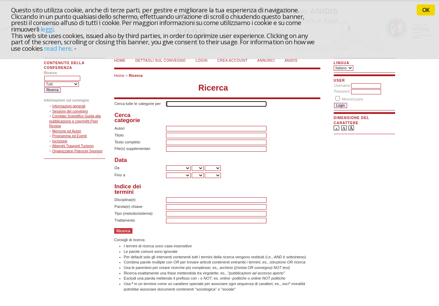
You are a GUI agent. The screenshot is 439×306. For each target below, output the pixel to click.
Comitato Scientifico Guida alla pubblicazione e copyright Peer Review (75, 121)
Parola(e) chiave (128, 206)
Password (342, 91)
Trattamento (125, 220)
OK (425, 10)
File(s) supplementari (132, 148)
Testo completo (127, 142)
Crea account (232, 60)
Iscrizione (59, 141)
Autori (119, 128)
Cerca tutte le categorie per (138, 104)
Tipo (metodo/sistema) (134, 213)
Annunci (266, 60)
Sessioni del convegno (70, 111)
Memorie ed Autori (66, 131)
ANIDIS (291, 60)
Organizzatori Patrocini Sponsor (77, 151)
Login (201, 60)
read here (58, 48)
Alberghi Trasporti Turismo (73, 146)
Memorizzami (352, 99)
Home (120, 60)
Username (342, 85)
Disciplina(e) (125, 200)
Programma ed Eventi (69, 136)
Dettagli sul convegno (160, 60)
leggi (47, 29)
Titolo (119, 135)
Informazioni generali (68, 106)
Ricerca (135, 75)
